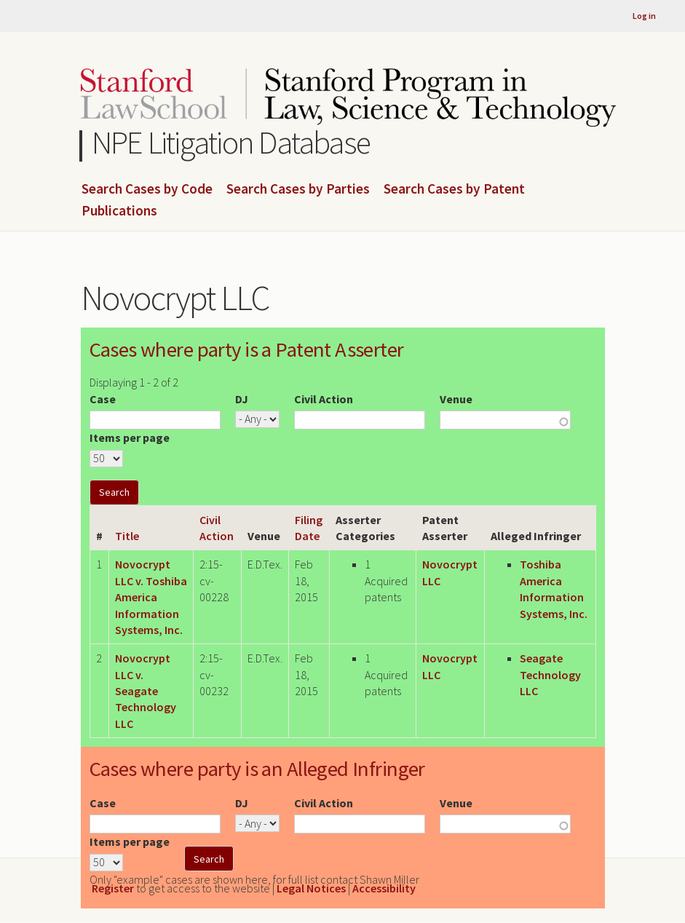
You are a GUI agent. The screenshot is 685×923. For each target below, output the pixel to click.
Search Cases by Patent (454, 189)
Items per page (130, 437)
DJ (241, 399)
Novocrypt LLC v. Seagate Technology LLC (145, 691)
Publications (119, 211)
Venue (456, 399)
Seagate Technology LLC (550, 674)
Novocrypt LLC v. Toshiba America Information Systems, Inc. (151, 597)
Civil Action (323, 399)
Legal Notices (311, 888)
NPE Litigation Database (231, 142)
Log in (644, 15)
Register (113, 888)
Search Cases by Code (147, 189)
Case (103, 399)
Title (127, 535)
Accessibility (384, 888)
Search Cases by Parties (298, 189)
